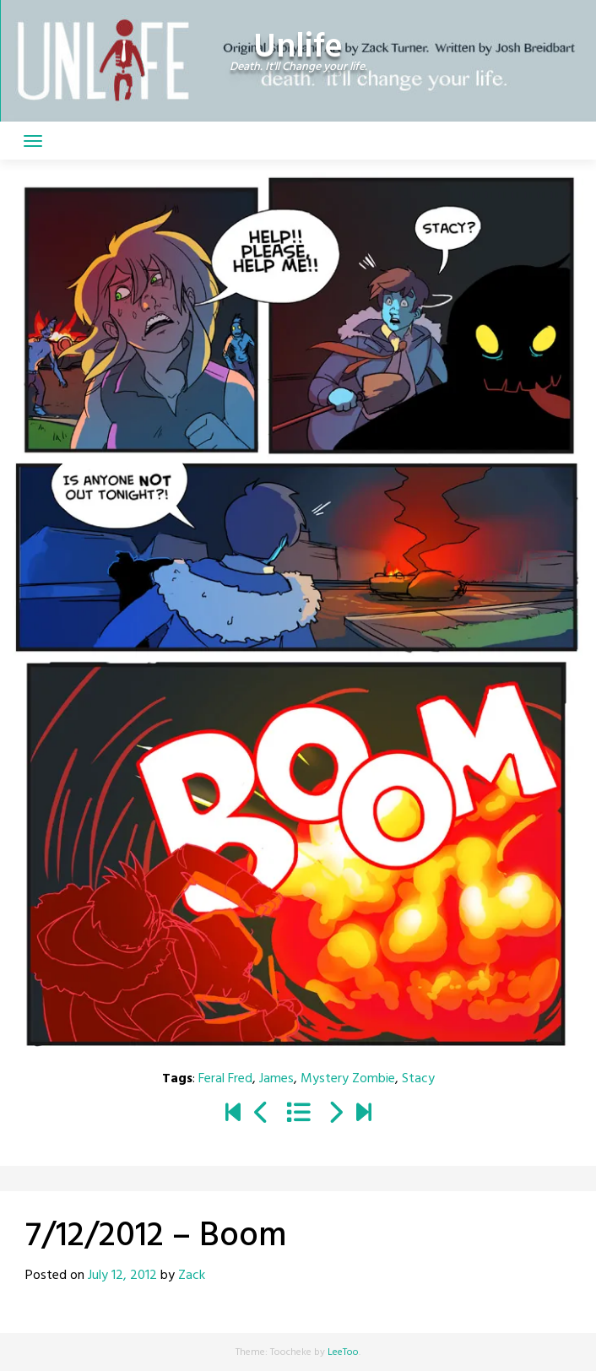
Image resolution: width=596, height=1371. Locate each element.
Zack (191, 1276)
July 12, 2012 (122, 1276)
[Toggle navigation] (33, 141)
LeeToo (343, 1352)
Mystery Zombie (348, 1079)
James (276, 1079)
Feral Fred (225, 1079)
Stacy (418, 1079)
